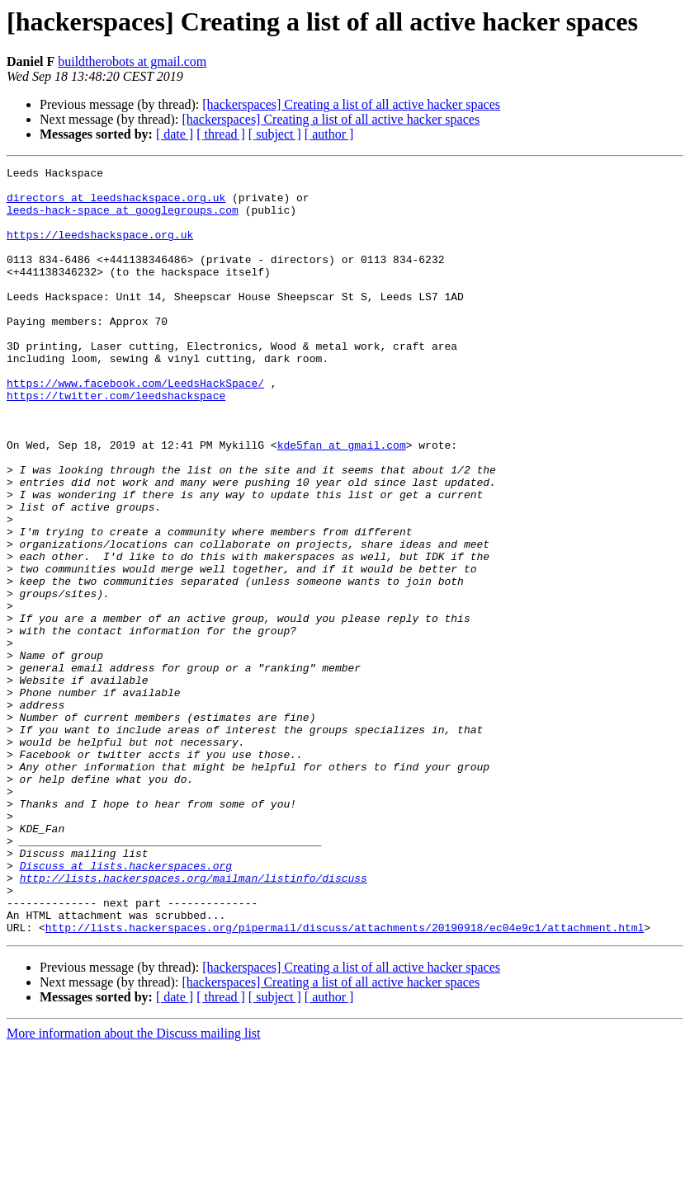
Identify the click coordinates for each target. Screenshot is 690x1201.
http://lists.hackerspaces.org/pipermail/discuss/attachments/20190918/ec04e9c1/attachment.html (344, 1080)
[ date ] (174, 134)
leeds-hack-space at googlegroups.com (123, 219)
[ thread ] (220, 134)
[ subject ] (274, 134)
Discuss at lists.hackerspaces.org (126, 1006)
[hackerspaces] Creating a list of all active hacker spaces (351, 104)
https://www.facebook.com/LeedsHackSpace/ (135, 427)
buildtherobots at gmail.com (132, 61)
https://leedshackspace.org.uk (100, 249)
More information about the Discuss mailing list (134, 1187)
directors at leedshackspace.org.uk (116, 204)
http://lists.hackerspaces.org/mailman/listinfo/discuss (193, 1021)
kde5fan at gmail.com (341, 501)
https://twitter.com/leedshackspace (116, 442)
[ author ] (329, 134)
